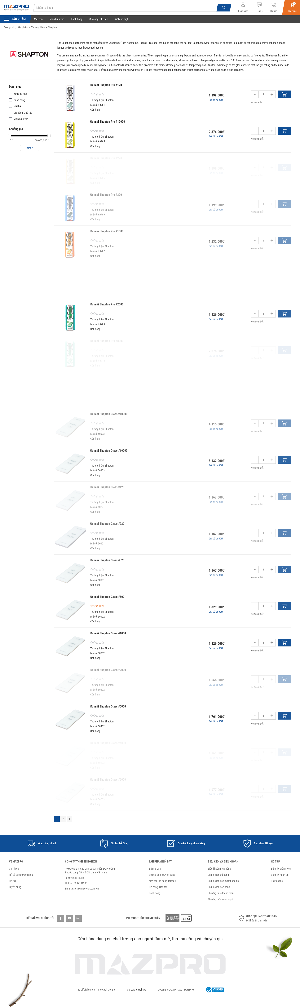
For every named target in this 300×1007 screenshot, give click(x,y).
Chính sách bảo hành (219, 887)
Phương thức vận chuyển (221, 899)
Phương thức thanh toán (221, 893)
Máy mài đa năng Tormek (162, 880)
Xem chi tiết (257, 102)
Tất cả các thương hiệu (21, 874)
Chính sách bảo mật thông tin (223, 880)
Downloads (277, 880)
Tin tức (12, 880)
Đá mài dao (155, 868)
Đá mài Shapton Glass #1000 (108, 633)
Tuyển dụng (15, 887)
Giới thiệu (14, 868)
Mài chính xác (57, 19)
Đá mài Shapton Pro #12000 (107, 121)
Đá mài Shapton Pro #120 (106, 85)
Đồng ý (29, 148)
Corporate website (136, 989)
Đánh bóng (76, 19)
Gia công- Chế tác (98, 19)
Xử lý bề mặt (121, 19)
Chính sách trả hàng (218, 874)
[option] (42, 843)
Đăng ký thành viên (281, 868)
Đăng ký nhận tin (280, 874)
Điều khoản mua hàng (219, 868)
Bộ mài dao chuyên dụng (162, 874)
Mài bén (38, 19)
